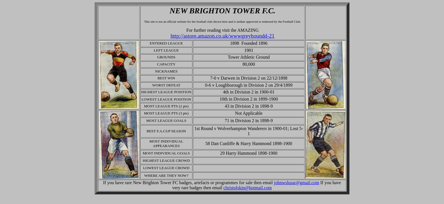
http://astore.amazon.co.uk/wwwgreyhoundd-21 (222, 36)
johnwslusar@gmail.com (296, 182)
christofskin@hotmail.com (247, 187)
